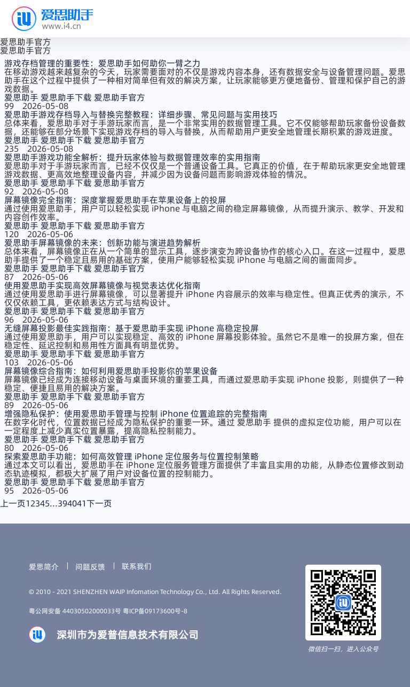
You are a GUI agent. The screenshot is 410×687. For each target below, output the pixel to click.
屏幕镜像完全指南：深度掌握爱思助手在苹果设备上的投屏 (115, 200)
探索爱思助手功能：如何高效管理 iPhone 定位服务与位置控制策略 (131, 456)
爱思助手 (22, 97)
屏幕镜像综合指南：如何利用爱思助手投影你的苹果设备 (111, 371)
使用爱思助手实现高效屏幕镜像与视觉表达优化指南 (102, 285)
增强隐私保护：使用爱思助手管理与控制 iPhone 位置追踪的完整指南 (135, 413)
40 (72, 503)
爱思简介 (44, 566)
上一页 (13, 503)
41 (81, 503)
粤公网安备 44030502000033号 (76, 610)
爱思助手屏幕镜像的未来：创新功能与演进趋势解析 (102, 242)
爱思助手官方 (119, 97)
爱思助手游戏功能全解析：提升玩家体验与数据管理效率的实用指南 (132, 157)
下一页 (99, 503)
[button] (389, 19)
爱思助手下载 (67, 97)
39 (62, 503)
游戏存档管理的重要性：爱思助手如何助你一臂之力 (102, 63)
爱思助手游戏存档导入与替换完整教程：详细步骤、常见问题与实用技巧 (141, 114)
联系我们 (137, 566)
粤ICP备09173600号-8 (155, 610)
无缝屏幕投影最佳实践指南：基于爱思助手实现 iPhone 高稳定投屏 (131, 328)
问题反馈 (90, 566)
